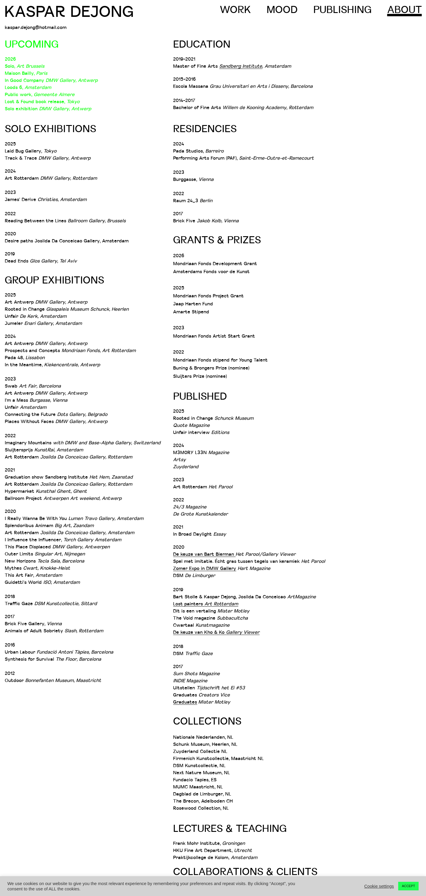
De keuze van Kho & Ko (199, 632)
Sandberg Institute (240, 65)
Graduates (185, 701)
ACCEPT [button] (408, 886)
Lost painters (205, 603)
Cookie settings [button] (379, 886)
